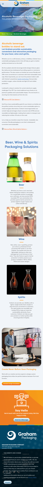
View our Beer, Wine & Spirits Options (15, 129)
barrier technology (23, 79)
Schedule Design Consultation (11, 383)
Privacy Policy (32, 477)
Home (3, 34)
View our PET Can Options (11, 99)
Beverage (9, 34)
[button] (3, 4)
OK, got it (7, 482)
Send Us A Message (21, 420)
